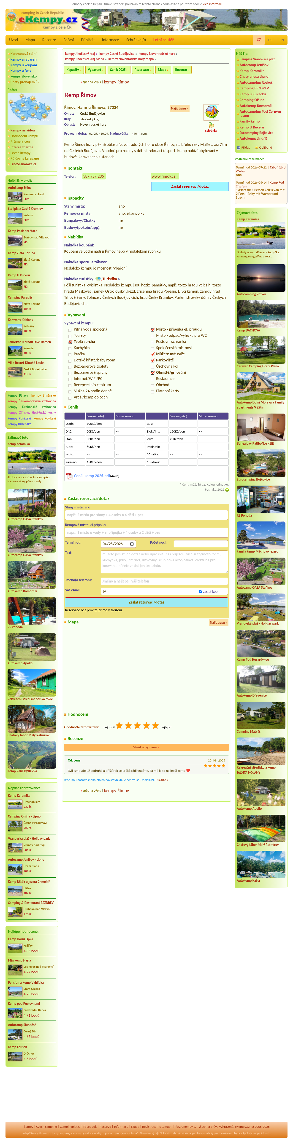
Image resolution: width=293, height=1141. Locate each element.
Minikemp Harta (19, 960)
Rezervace (142, 70)
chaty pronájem (216, 1133)
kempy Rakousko (261, 1133)
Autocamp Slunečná (22, 1025)
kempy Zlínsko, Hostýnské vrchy (32, 413)
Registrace (149, 1127)
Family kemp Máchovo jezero (257, 551)
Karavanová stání (23, 53)
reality (97, 1133)
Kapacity (73, 70)
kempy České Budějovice (116, 54)
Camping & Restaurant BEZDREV (31, 903)
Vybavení (94, 70)
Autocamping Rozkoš (256, 82)
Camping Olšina (252, 99)
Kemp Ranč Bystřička (22, 771)
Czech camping (46, 1127)
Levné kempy (20, 153)
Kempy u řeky (21, 70)
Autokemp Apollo (20, 663)
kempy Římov (116, 82)
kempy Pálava (18, 395)
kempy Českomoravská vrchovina (32, 401)
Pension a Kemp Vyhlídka (26, 983)
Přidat (245, 147)
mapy (192, 1133)
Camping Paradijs (20, 297)
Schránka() (136, 39)
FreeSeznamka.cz (23, 164)
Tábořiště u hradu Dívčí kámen (29, 342)
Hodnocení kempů (24, 136)
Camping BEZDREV (254, 88)
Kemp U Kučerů (19, 275)
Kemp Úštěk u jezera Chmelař (29, 882)
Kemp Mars (278, 194)
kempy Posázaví (19, 418)
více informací (212, 4)
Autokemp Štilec (19, 188)
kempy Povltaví (45, 418)
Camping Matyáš (249, 731)
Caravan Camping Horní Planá (258, 366)
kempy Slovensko (24, 76)
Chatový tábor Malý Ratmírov (28, 735)
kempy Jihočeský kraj (80, 54)
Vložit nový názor (146, 747)
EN (282, 40)
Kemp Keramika (19, 444)
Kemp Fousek (17, 1047)
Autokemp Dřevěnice (252, 695)
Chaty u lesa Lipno (254, 76)
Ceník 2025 (118, 70)
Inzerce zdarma (22, 147)
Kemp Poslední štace (22, 231)
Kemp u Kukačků (253, 94)
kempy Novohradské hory (157, 54)
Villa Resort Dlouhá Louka (26, 363)
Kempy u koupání (24, 65)
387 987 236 (93, 176)
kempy (28, 1127)
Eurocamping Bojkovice (256, 133)
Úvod (13, 39)
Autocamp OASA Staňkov (25, 519)
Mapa (30, 39)
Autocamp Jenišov (254, 64)
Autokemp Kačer (248, 881)
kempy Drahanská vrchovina (32, 407)
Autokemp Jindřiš (253, 138)
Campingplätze (70, 1127)
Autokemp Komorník (22, 591)
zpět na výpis (92, 82)
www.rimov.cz (163, 176)
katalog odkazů (171, 1133)
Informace (110, 39)
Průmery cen (20, 141)
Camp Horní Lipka (20, 939)
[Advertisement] (31, 1094)
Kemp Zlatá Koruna (21, 253)
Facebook (90, 1127)
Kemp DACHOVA (248, 330)
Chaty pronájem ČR (25, 82)
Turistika (110, 278)
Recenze (49, 39)
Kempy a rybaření (24, 59)
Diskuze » (161, 780)
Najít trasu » (180, 108)
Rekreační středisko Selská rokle (30, 699)
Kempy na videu (23, 130)
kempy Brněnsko (43, 395)
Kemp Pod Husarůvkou (253, 659)
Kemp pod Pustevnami (24, 1004)
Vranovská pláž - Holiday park (29, 838)
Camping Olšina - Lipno (24, 816)
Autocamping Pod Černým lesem (260, 113)
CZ (259, 39)
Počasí (68, 39)
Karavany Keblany (20, 320)
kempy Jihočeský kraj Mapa (84, 59)
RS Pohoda (15, 627)
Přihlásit (88, 39)
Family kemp (250, 121)
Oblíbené (265, 147)
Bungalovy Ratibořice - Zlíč (255, 443)
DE (270, 40)
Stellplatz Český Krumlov (25, 209)
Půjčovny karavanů (25, 158)
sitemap (165, 1127)
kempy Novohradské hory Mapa (131, 59)
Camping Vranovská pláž (257, 59)
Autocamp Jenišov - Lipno (26, 860)
